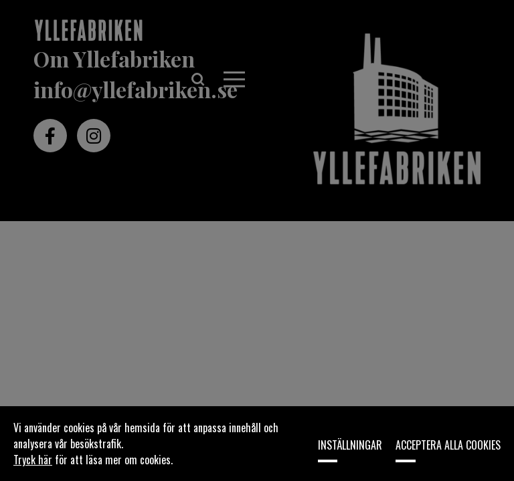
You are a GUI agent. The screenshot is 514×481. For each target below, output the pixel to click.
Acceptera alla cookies (448, 445)
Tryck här (32, 460)
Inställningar (350, 445)
